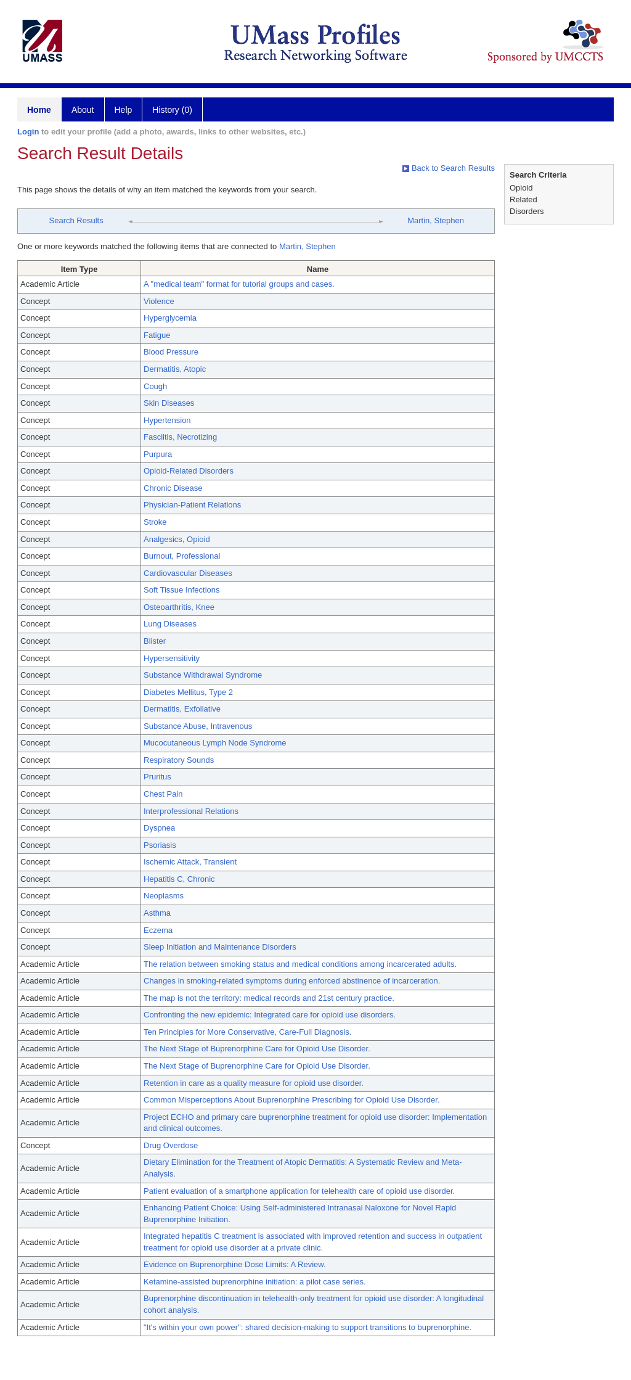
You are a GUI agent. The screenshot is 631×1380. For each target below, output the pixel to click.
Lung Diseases (170, 623)
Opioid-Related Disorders (189, 470)
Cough (155, 386)
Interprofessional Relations (191, 811)
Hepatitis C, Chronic (179, 879)
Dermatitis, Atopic (175, 369)
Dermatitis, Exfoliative (182, 708)
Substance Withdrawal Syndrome (203, 675)
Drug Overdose (171, 1145)
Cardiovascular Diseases (188, 573)
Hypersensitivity (172, 658)
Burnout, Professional (182, 556)
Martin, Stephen (435, 220)
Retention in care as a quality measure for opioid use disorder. (254, 1083)
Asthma (157, 913)
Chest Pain (163, 794)
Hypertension (167, 420)
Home (39, 110)
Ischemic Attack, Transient (190, 861)
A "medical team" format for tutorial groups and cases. (239, 284)
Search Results (76, 220)
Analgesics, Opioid (177, 539)
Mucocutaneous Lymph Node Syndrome (215, 742)
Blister (155, 641)
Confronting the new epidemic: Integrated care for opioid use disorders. (270, 1014)
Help (123, 110)
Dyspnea (159, 827)
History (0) (172, 110)
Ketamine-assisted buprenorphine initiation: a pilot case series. (255, 1281)
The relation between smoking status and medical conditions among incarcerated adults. (300, 964)
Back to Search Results (448, 168)
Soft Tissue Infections (182, 589)
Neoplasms (164, 895)
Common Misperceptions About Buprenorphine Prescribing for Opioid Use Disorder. (292, 1099)
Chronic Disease (173, 488)
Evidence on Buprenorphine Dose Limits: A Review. (235, 1264)
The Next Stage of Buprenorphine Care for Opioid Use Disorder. (257, 1048)
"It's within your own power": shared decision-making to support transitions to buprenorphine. (307, 1327)
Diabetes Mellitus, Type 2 (188, 692)
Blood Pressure (171, 351)
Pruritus (157, 776)
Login (28, 131)
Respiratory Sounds (179, 760)
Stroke (155, 522)
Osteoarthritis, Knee (179, 607)
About (82, 110)
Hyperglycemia (170, 317)
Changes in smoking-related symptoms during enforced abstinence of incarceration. (292, 980)
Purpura (158, 454)
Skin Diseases (169, 403)
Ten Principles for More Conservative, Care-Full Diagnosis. (247, 1032)
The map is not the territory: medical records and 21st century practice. (269, 998)
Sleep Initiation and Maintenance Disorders (220, 946)
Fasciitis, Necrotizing (180, 437)
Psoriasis (160, 845)
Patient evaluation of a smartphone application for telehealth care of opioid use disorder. (299, 1191)
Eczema (158, 930)
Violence (159, 301)
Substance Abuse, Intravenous (198, 726)
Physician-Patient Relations (192, 504)
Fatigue (157, 335)
